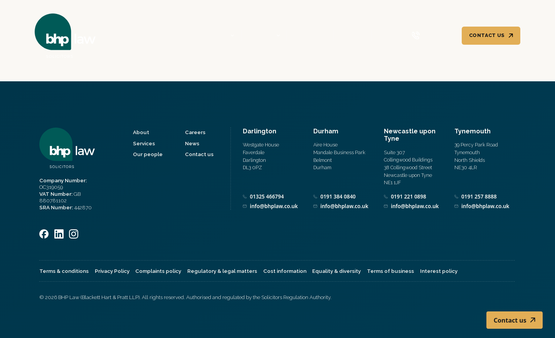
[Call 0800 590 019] (432, 36)
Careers (352, 36)
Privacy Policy (112, 271)
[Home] (65, 35)
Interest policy (438, 271)
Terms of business (390, 271)
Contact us (487, 36)
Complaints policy (158, 271)
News (386, 36)
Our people (309, 36)
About (218, 36)
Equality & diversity (336, 271)
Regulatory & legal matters (222, 271)
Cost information (284, 271)
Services (260, 36)
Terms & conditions (64, 271)
